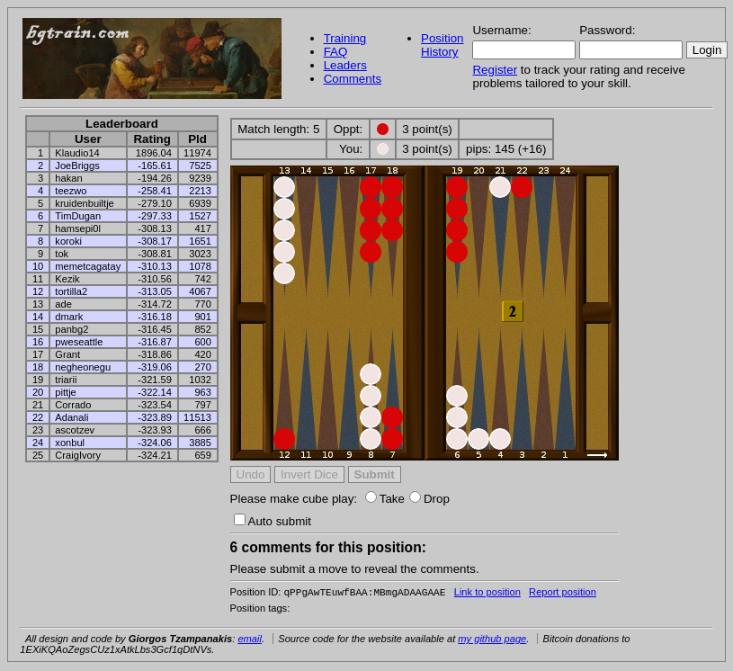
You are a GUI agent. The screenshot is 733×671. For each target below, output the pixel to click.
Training (345, 38)
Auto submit (272, 521)
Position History (442, 44)
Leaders (345, 65)
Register (494, 69)
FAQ (336, 51)
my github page (492, 640)
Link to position (487, 593)
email (249, 640)
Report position (562, 593)
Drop (429, 498)
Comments (352, 78)
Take (385, 498)
